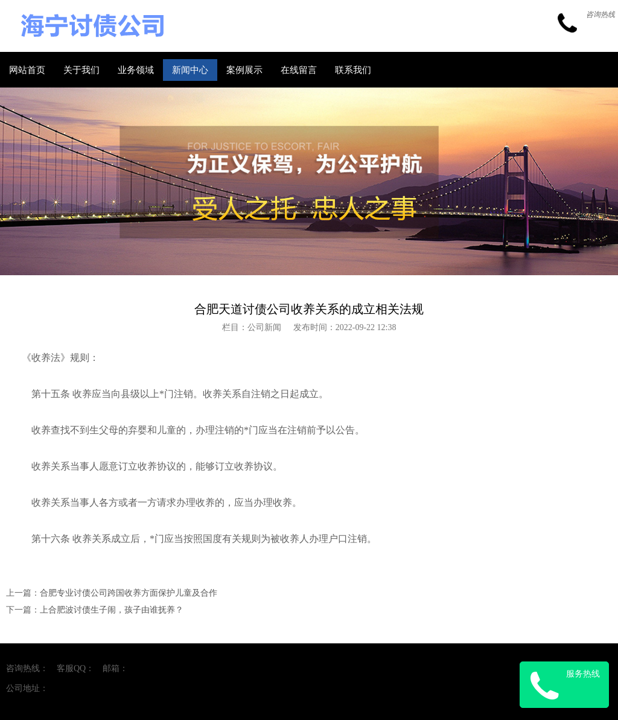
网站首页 (27, 70)
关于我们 (81, 70)
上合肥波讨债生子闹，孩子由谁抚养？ (111, 609)
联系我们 (353, 70)
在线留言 (299, 70)
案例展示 (244, 70)
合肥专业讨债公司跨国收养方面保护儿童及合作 (128, 592)
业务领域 (136, 70)
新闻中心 (190, 70)
